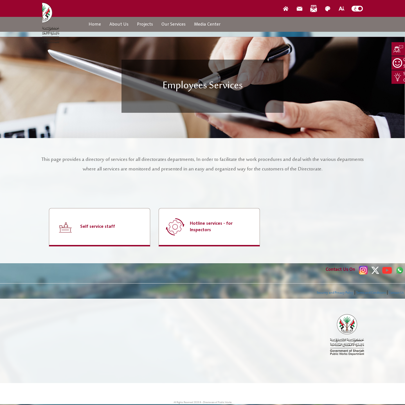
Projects (145, 24)
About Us (119, 24)
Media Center (207, 24)
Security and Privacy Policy (335, 293)
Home (95, 24)
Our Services (173, 24)
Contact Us (396, 293)
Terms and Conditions (371, 293)
